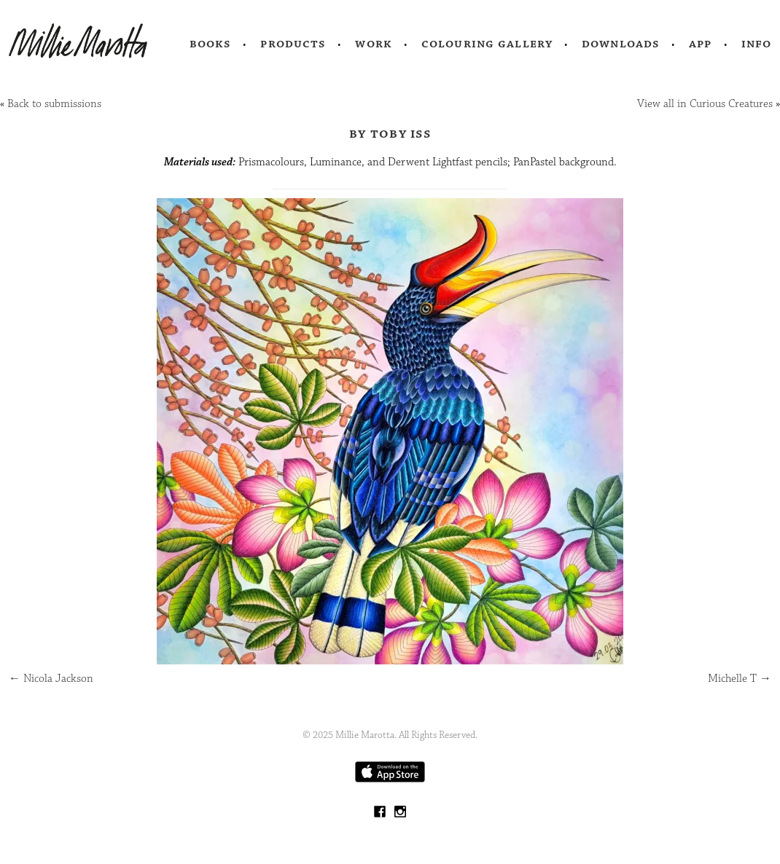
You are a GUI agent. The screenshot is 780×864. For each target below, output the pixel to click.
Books (211, 44)
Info (756, 44)
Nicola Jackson (51, 679)
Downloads (621, 44)
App (700, 44)
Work (373, 44)
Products (293, 44)
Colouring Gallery (487, 44)
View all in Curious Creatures (705, 104)
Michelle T (739, 679)
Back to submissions (54, 104)
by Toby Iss (390, 133)
